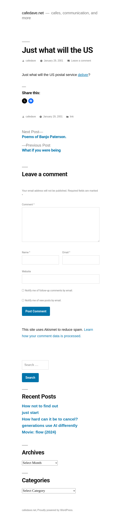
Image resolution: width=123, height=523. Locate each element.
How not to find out (40, 406)
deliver (83, 75)
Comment (28, 204)
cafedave (31, 60)
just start (30, 412)
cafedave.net (33, 13)
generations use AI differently (50, 425)
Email (66, 252)
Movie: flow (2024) (39, 432)
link (72, 116)
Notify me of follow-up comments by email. (49, 290)
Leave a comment (81, 60)
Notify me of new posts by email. (43, 300)
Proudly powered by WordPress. (55, 510)
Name (26, 252)
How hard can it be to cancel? (50, 419)
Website (26, 271)
